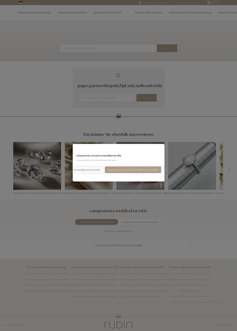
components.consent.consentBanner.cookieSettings (138, 183)
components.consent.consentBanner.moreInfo (74, 169)
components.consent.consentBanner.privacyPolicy (94, 183)
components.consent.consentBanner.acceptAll (133, 169)
